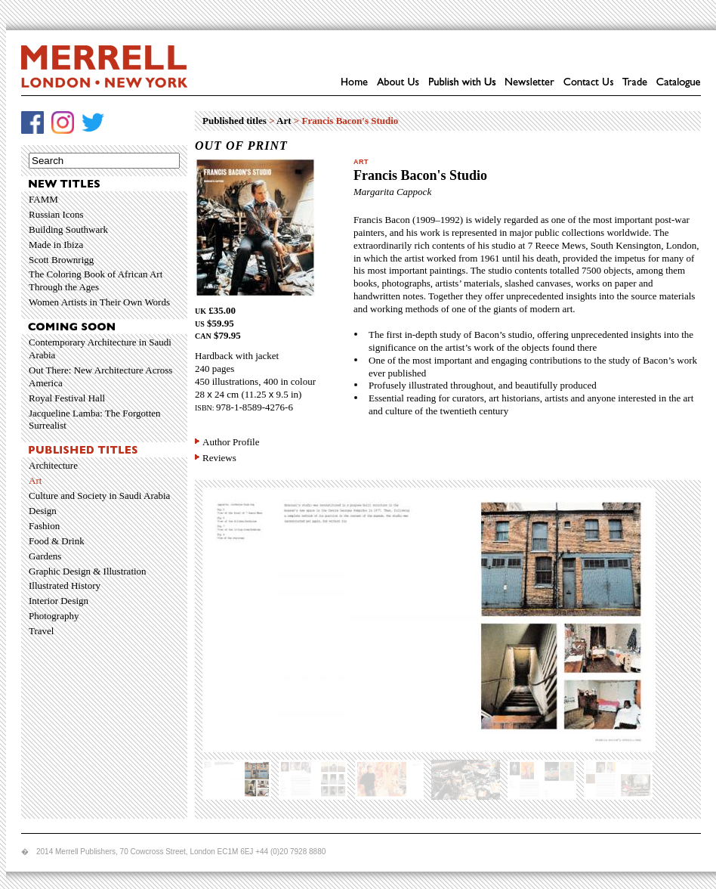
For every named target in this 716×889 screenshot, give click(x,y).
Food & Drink (57, 541)
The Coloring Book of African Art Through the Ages (95, 280)
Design (43, 510)
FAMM (43, 199)
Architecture (53, 465)
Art (35, 480)
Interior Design (58, 600)
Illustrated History (64, 585)
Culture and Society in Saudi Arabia (99, 495)
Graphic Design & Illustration (88, 571)
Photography (54, 615)
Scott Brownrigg (61, 259)
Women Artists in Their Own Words (99, 302)
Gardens (45, 556)
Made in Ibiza (56, 244)
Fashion (44, 525)
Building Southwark (68, 229)
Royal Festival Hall (67, 398)
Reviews (219, 457)
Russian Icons (56, 214)
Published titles (234, 120)
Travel (41, 631)
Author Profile (230, 442)
